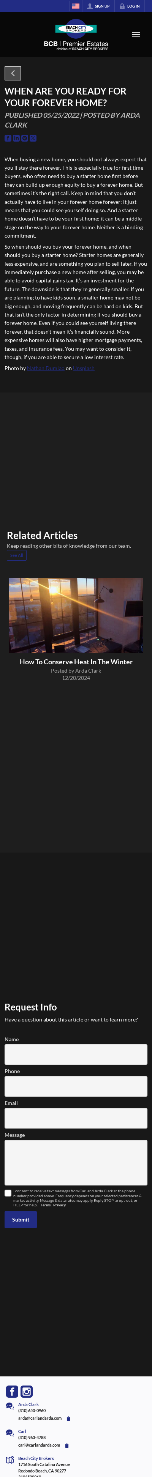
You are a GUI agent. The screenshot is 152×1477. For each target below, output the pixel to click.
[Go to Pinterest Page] (24, 138)
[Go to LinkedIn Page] (16, 138)
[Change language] (75, 6)
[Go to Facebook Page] (8, 138)
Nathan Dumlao (46, 368)
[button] (13, 73)
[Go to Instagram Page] (27, 1392)
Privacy (59, 1205)
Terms (46, 1205)
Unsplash (84, 368)
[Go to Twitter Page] (33, 138)
